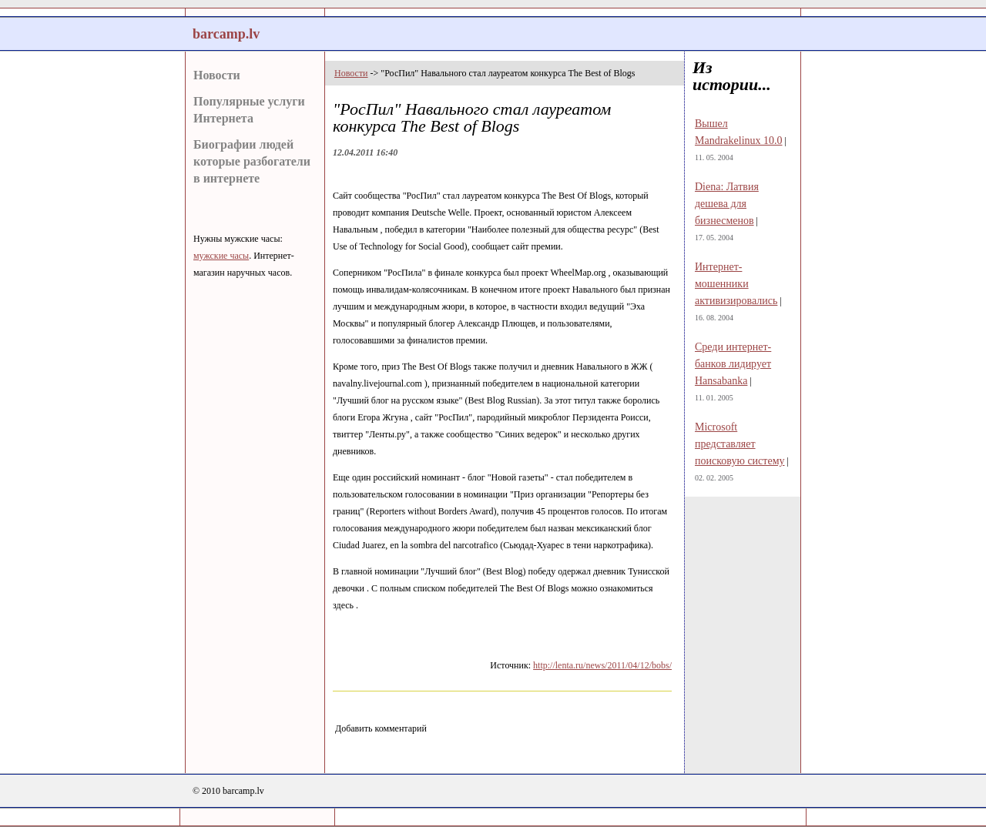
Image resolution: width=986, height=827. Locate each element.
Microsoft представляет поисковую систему (740, 444)
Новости (216, 75)
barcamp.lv (226, 34)
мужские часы (221, 255)
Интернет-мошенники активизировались (736, 283)
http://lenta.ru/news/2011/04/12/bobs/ (602, 665)
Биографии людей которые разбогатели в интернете (251, 161)
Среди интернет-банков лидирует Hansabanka (733, 364)
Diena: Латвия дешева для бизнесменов (727, 203)
